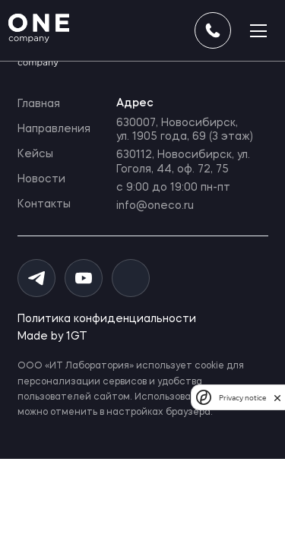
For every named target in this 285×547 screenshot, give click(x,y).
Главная (38, 104)
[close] (277, 397)
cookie (209, 366)
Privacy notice (242, 398)
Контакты (44, 204)
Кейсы (35, 154)
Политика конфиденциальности (106, 319)
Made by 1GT (52, 336)
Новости (41, 179)
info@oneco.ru (155, 206)
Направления (53, 129)
